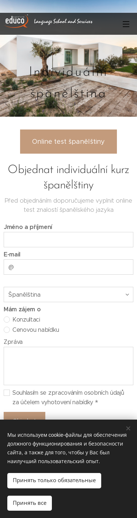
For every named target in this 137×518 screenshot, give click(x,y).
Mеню (126, 24)
